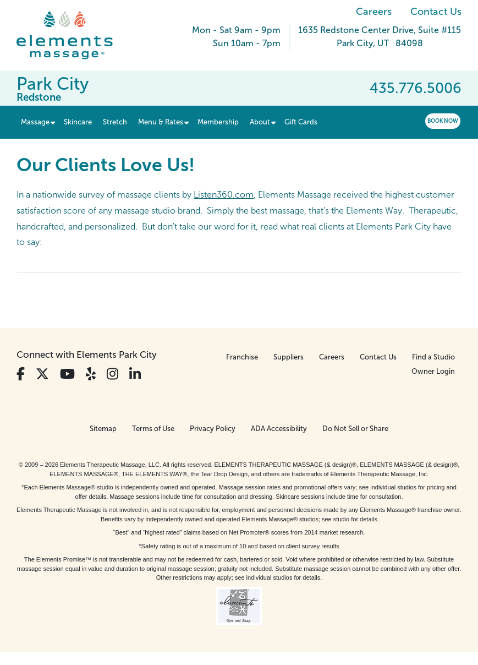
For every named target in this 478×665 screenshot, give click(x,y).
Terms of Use (153, 428)
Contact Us (435, 11)
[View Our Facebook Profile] (20, 374)
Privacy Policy (212, 428)
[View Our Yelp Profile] (90, 374)
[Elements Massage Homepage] (73, 35)
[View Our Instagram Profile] (112, 374)
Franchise (242, 357)
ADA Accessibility (279, 428)
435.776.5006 (415, 88)
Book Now (442, 121)
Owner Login (433, 371)
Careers (374, 11)
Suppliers (288, 357)
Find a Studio (433, 357)
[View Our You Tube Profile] (67, 374)
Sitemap (103, 428)
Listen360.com (224, 194)
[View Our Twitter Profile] (42, 374)
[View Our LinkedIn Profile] (135, 374)
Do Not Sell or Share (355, 428)
